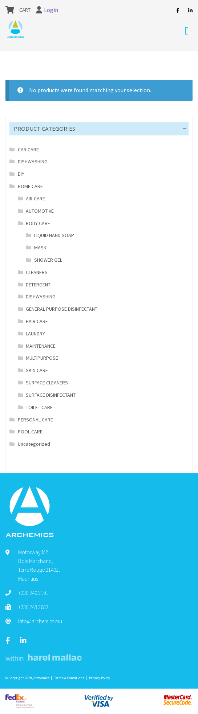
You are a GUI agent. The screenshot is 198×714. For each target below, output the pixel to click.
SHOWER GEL (48, 260)
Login (51, 9)
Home (20, 60)
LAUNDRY (35, 333)
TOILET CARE (39, 407)
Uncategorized (34, 444)
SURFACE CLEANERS (47, 382)
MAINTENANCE (41, 346)
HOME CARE (61, 60)
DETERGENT (38, 284)
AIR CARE (35, 198)
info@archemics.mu (40, 621)
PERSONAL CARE (35, 419)
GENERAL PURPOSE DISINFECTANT (61, 309)
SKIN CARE (37, 370)
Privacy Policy (99, 678)
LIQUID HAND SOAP (54, 235)
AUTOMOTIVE (40, 211)
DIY (21, 174)
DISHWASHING (33, 161)
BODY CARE (91, 60)
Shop (37, 60)
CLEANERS (37, 272)
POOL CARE (30, 431)
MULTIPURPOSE (42, 358)
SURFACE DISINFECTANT (51, 395)
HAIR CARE (37, 321)
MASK (40, 247)
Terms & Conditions (69, 678)
